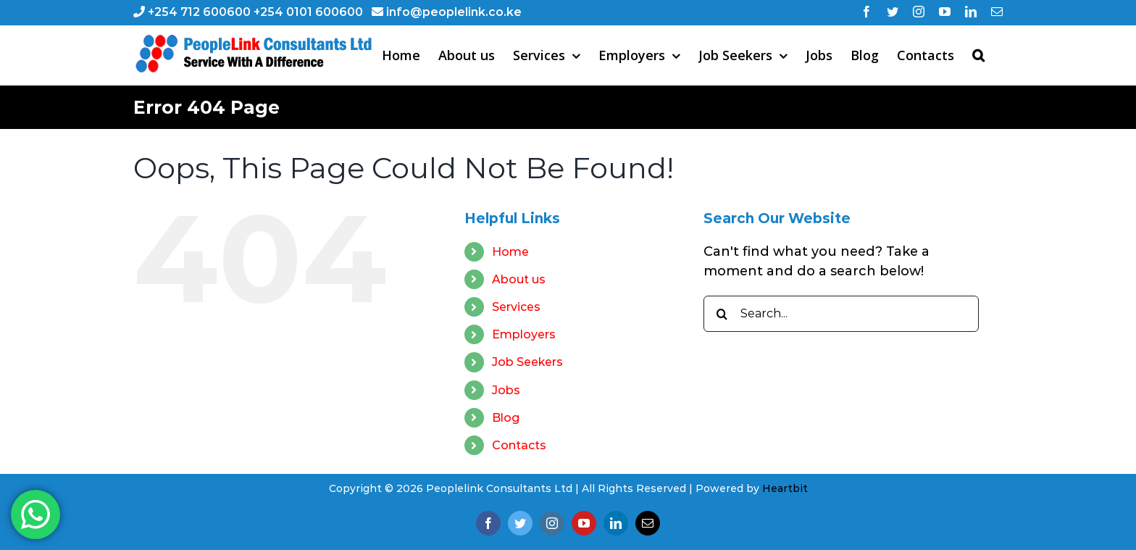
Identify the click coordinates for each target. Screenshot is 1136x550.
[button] (978, 55)
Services (516, 307)
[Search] (721, 314)
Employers (524, 334)
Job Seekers (527, 362)
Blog (505, 418)
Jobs (506, 390)
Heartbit (785, 488)
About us (519, 279)
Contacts (519, 445)
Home (510, 252)
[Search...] (841, 314)
